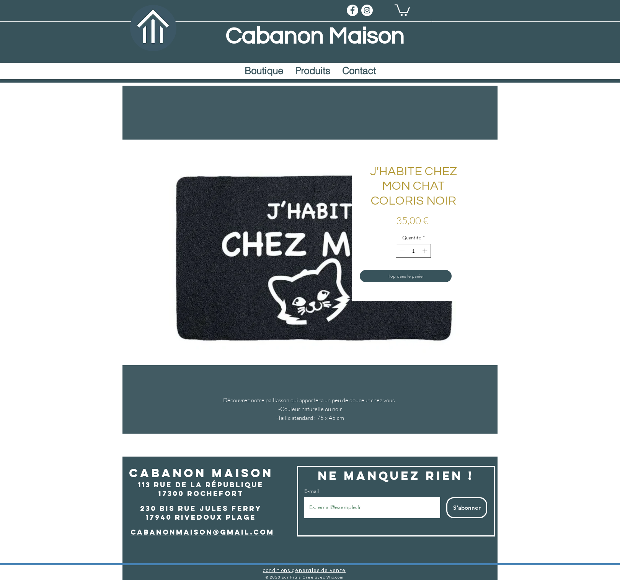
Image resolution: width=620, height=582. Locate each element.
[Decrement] (401, 250)
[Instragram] (367, 10)
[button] (402, 9)
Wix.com (334, 577)
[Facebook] (352, 10)
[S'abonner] (466, 507)
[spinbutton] (413, 250)
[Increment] (425, 250)
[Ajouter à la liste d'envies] (461, 276)
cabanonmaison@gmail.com (202, 532)
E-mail (312, 491)
